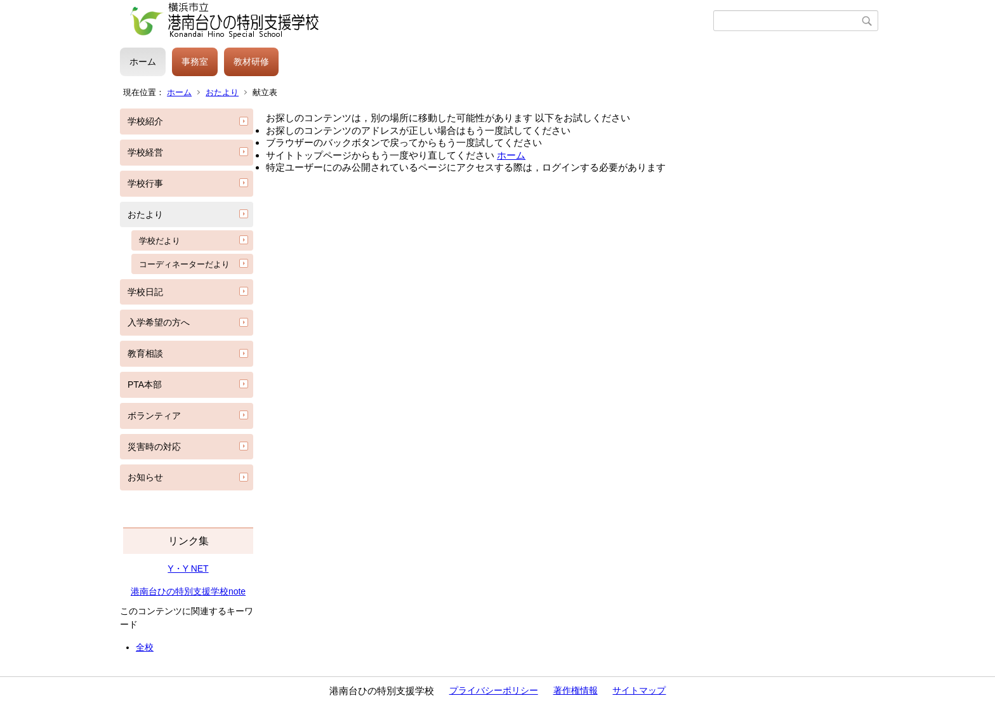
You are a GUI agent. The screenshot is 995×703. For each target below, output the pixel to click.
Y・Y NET (188, 568)
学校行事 (145, 183)
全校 (145, 647)
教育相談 (145, 353)
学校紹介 (145, 121)
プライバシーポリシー (493, 690)
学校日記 (145, 292)
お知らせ (145, 477)
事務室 (194, 61)
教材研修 (251, 61)
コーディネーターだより (184, 264)
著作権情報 (575, 690)
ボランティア (154, 416)
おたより (222, 92)
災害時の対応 (154, 447)
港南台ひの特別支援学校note (188, 591)
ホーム (142, 61)
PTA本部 (145, 384)
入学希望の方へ (159, 322)
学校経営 (145, 152)
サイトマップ (639, 690)
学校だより (159, 241)
